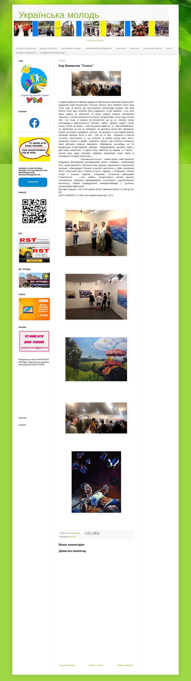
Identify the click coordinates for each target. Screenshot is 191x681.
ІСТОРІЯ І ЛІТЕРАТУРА (26, 48)
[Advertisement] (96, 641)
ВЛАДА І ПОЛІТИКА (48, 48)
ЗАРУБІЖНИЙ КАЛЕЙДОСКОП (98, 48)
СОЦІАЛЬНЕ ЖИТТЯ (152, 48)
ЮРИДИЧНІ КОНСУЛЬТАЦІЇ (53, 53)
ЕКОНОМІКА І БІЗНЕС (71, 48)
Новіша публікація (67, 665)
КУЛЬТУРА (135, 48)
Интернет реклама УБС (95, 40)
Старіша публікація (125, 665)
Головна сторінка (96, 665)
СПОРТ (169, 48)
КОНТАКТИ (121, 48)
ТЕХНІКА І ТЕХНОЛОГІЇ (26, 53)
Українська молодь (58, 15)
